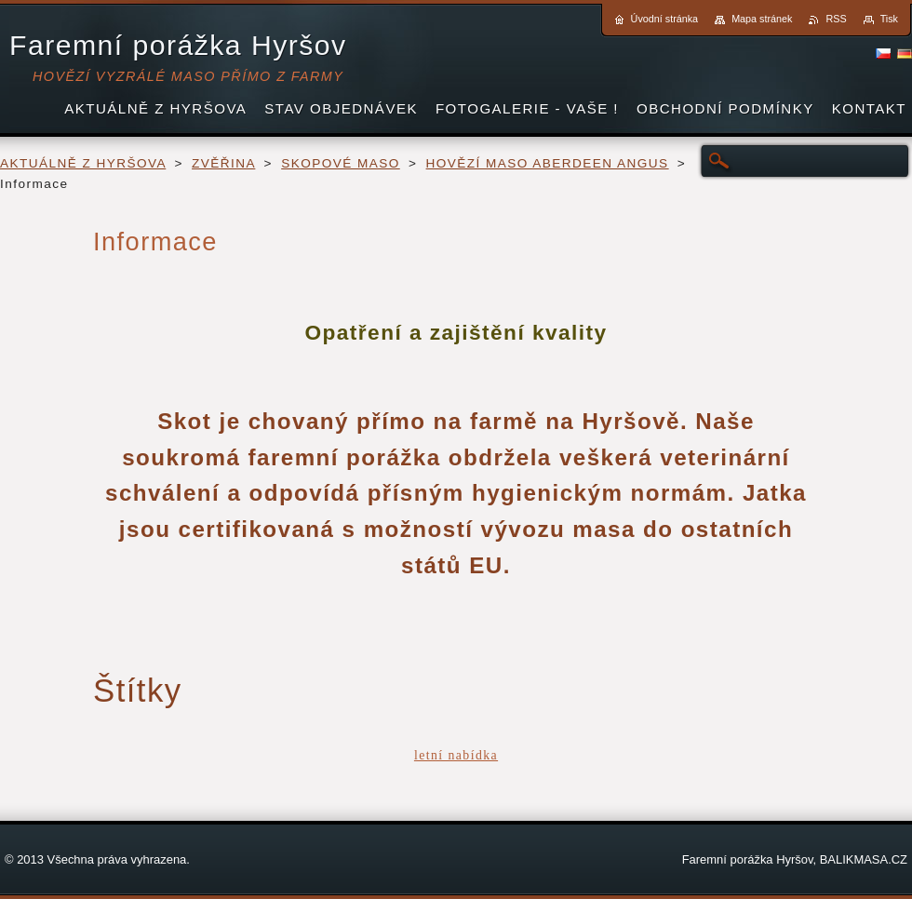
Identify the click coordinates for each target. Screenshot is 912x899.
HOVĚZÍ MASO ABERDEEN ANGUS (547, 163)
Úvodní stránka (665, 18)
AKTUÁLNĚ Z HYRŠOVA (83, 163)
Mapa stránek (761, 18)
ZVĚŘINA (223, 163)
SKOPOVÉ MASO (340, 163)
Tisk (889, 18)
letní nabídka (456, 755)
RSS (835, 18)
